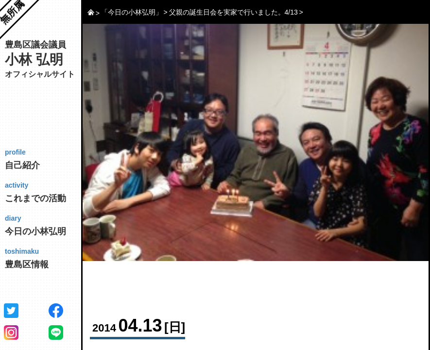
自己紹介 (47, 159)
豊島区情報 (47, 258)
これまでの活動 (47, 192)
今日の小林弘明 (47, 225)
